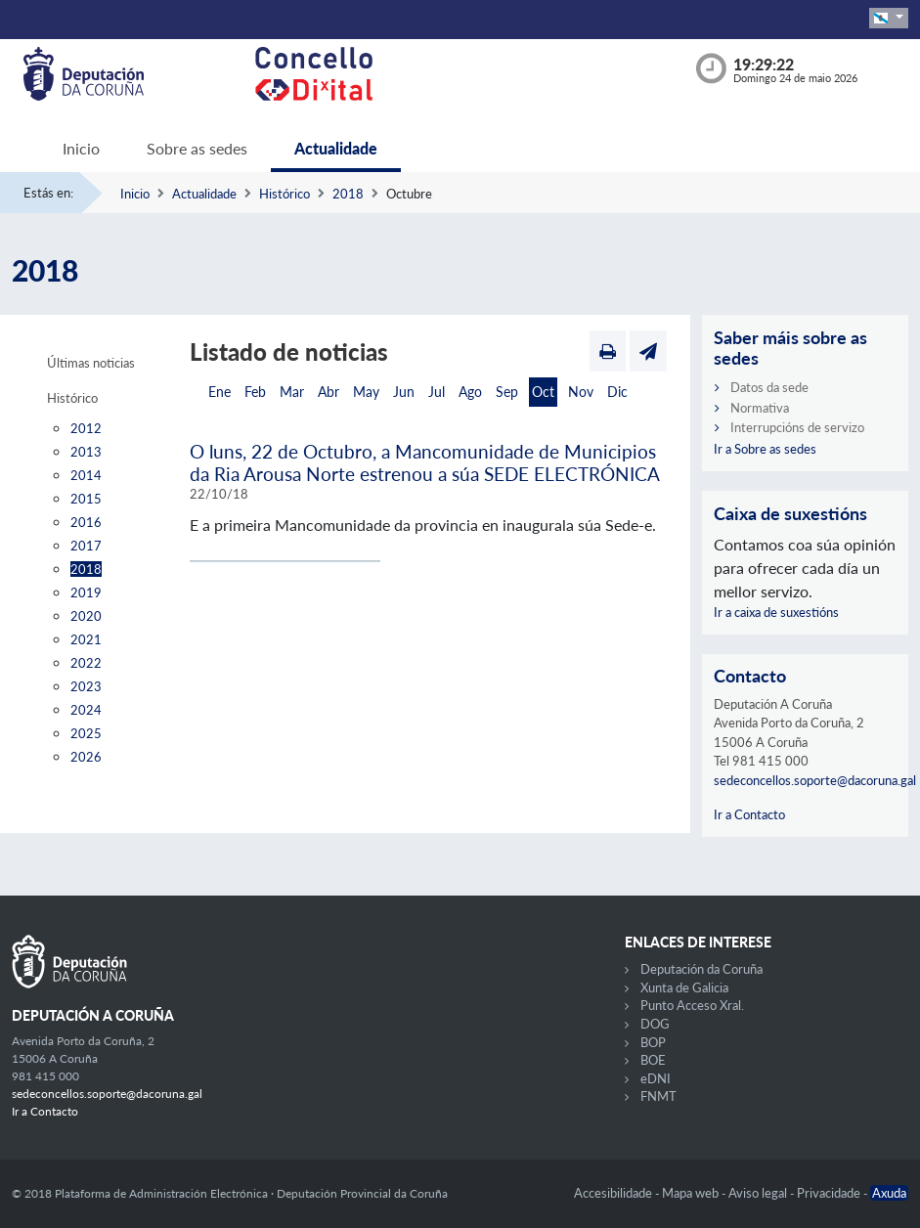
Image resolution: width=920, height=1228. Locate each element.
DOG (655, 1023)
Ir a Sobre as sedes (765, 449)
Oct (543, 391)
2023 (86, 686)
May (366, 391)
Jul (436, 391)
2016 (86, 522)
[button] (888, 18)
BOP (653, 1042)
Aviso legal (759, 1193)
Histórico (284, 193)
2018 (348, 193)
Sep (507, 391)
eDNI (655, 1078)
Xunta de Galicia (684, 987)
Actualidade (335, 148)
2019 (86, 592)
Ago (470, 391)
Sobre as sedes (197, 148)
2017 (86, 545)
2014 (86, 475)
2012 (86, 428)
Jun (404, 391)
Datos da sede (769, 387)
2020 (86, 616)
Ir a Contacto (749, 814)
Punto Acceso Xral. (692, 1005)
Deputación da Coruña (701, 969)
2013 (86, 452)
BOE (653, 1060)
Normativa (759, 408)
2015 (86, 498)
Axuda (889, 1193)
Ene (219, 391)
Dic (617, 391)
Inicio (81, 148)
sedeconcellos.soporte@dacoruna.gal (815, 780)
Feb (255, 391)
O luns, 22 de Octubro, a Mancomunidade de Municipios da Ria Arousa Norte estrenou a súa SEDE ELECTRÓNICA (425, 462)
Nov (580, 391)
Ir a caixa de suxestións (776, 612)
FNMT (658, 1096)
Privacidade (830, 1193)
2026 (86, 757)
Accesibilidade (614, 1193)
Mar (292, 391)
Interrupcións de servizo (797, 427)
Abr (328, 391)
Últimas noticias (91, 363)
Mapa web (692, 1193)
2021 (86, 639)
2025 (86, 733)
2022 (86, 663)
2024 (86, 710)
